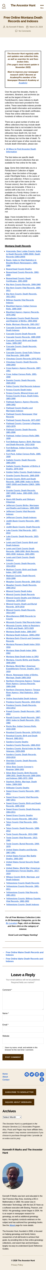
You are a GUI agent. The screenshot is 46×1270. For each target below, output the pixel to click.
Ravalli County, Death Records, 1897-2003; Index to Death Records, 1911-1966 (23, 720)
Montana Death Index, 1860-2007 (21, 632)
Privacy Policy (17, 1265)
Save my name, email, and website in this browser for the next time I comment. (21, 1048)
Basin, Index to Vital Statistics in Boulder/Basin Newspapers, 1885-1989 (22, 263)
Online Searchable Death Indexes (21, 699)
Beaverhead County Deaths (19, 269)
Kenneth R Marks (16, 27)
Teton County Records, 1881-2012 (22, 819)
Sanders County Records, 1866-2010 (23, 745)
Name (5, 1013)
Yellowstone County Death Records (22, 883)
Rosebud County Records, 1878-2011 (23, 732)
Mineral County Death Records (20, 594)
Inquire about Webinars (18, 1102)
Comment (7, 990)
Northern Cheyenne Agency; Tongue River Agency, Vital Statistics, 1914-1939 (23, 692)
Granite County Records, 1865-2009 (22, 476)
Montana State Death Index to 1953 (22, 657)
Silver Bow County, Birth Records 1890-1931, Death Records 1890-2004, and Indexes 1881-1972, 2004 (23, 775)
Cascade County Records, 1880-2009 (23, 337)
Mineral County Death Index (19, 591)
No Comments (25, 31)
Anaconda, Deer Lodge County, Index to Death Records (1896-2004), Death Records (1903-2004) (23, 254)
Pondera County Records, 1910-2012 (23, 702)
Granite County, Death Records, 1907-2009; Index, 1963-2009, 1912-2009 (22, 493)
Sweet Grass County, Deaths (19, 815)
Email (5, 1025)
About (5, 1077)
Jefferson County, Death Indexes (21, 517)
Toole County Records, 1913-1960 (21, 834)
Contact (5, 1080)
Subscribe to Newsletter (19, 1092)
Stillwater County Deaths (17, 788)
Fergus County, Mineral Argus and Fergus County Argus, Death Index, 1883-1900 (22, 396)
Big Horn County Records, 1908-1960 (23, 284)
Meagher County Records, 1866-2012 (23, 582)
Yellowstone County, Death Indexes (22, 905)
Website (5, 1036)
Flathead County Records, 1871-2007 (23, 420)
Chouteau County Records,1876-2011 (23, 359)
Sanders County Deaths (17, 742)
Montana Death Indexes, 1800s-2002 (23, 635)
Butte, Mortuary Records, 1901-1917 (22, 324)
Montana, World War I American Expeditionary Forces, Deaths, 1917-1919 (23, 669)
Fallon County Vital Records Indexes (23, 386)
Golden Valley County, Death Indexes (23, 472)
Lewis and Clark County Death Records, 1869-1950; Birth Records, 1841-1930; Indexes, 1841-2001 (22, 551)
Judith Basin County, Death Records (23, 527)
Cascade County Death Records (21, 334)
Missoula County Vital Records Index (23, 622)
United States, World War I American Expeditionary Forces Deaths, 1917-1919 (23, 871)
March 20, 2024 (36, 27)
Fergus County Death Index (19, 390)
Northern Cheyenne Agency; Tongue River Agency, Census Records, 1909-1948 (23, 684)
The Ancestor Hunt (23, 5)
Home (5, 1074)
